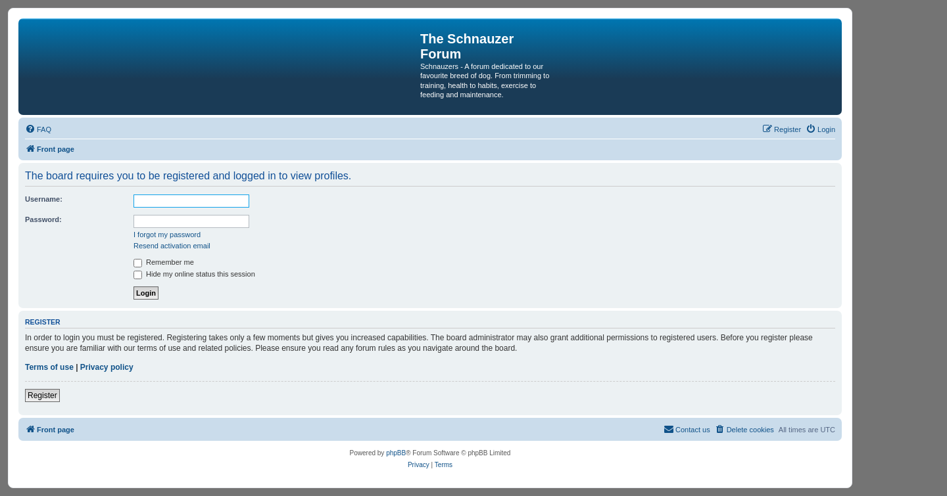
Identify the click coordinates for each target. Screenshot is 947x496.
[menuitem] (38, 129)
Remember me (164, 262)
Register (42, 395)
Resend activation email (172, 246)
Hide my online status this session (194, 274)
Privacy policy (107, 367)
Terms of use (49, 367)
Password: (43, 219)
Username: (43, 199)
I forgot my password (167, 234)
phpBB (396, 453)
